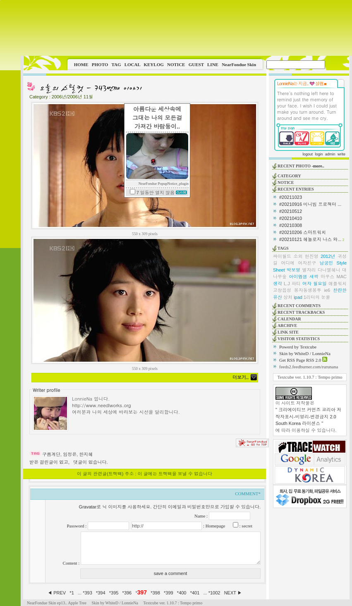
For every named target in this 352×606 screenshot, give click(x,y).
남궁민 (326, 262)
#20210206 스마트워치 (302, 232)
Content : (72, 563)
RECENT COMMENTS (299, 305)
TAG (116, 64)
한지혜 (86, 454)
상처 (287, 297)
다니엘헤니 (329, 269)
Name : (201, 515)
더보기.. (240, 377)
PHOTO (100, 64)
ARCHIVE (287, 325)
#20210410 (290, 218)
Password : (77, 525)
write (341, 154)
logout (307, 154)
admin (330, 154)
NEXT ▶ (233, 592)
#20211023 (290, 197)
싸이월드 (282, 256)
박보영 (293, 269)
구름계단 (51, 454)
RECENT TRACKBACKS (301, 312)
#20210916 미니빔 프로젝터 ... (310, 204)
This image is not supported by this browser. (186, 28)
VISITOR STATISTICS (299, 338)
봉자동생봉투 (307, 290)
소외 (297, 256)
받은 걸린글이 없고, (49, 462)
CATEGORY (289, 176)
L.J (287, 283)
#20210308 (290, 225)
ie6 (327, 290)
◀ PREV (57, 592)
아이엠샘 (298, 276)
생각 (277, 283)
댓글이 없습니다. (90, 462)
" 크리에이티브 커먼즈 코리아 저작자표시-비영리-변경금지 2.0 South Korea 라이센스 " (308, 416)
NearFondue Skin (239, 64)
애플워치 (337, 283)
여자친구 (307, 262)
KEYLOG (153, 64)
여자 (306, 283)
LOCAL (133, 64)
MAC (342, 276)
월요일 (320, 283)
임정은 (70, 454)
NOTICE (176, 64)
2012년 (328, 256)
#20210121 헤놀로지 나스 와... (310, 239)
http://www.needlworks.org (101, 405)
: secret (245, 525)
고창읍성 (282, 290)
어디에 (288, 262)
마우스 (327, 276)
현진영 (311, 256)
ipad (298, 297)
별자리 (309, 269)
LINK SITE (288, 332)
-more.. (317, 166)
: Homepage (213, 525)
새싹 (313, 276)
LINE (212, 64)
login (319, 154)
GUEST (196, 64)
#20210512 (290, 211)
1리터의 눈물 (317, 297)
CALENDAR (289, 319)
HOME (81, 64)
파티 (296, 283)
